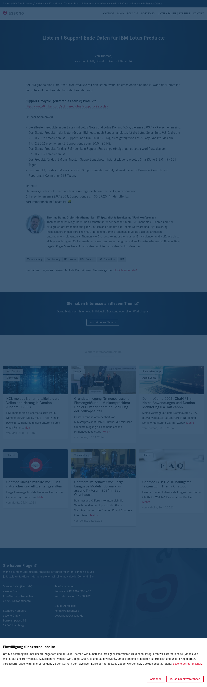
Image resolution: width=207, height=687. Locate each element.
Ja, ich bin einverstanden (185, 679)
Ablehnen (156, 679)
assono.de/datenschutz (187, 663)
